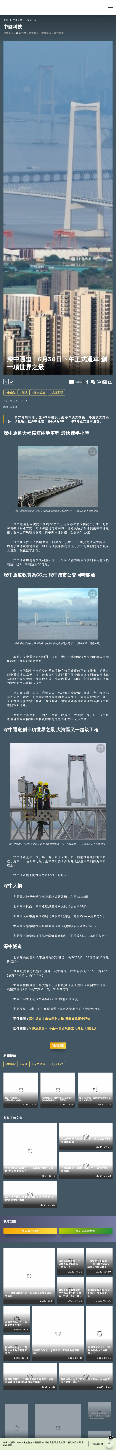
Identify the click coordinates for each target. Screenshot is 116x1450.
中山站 (11, 392)
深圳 (25, 392)
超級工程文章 (13, 1118)
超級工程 (31, 20)
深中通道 (39, 392)
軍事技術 (46, 33)
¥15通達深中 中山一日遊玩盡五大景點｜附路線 (63, 1028)
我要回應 (58, 1045)
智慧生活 (8, 33)
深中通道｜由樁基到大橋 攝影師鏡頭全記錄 (59, 1018)
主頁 (5, 20)
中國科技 (17, 20)
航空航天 (34, 33)
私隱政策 (76, 1442)
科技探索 (59, 33)
